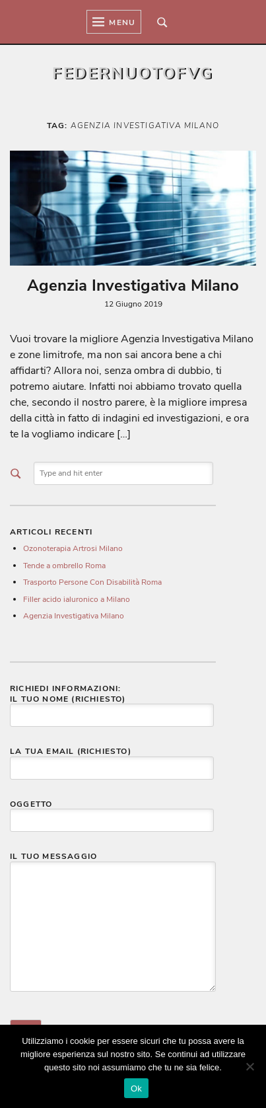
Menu (113, 22)
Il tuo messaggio (113, 923)
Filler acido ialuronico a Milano (76, 599)
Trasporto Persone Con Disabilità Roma (92, 582)
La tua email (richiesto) (112, 760)
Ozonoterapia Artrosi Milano (73, 548)
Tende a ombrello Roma (64, 565)
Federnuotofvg (132, 73)
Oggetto (112, 812)
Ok (136, 1088)
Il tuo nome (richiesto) (112, 707)
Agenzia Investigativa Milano (133, 285)
